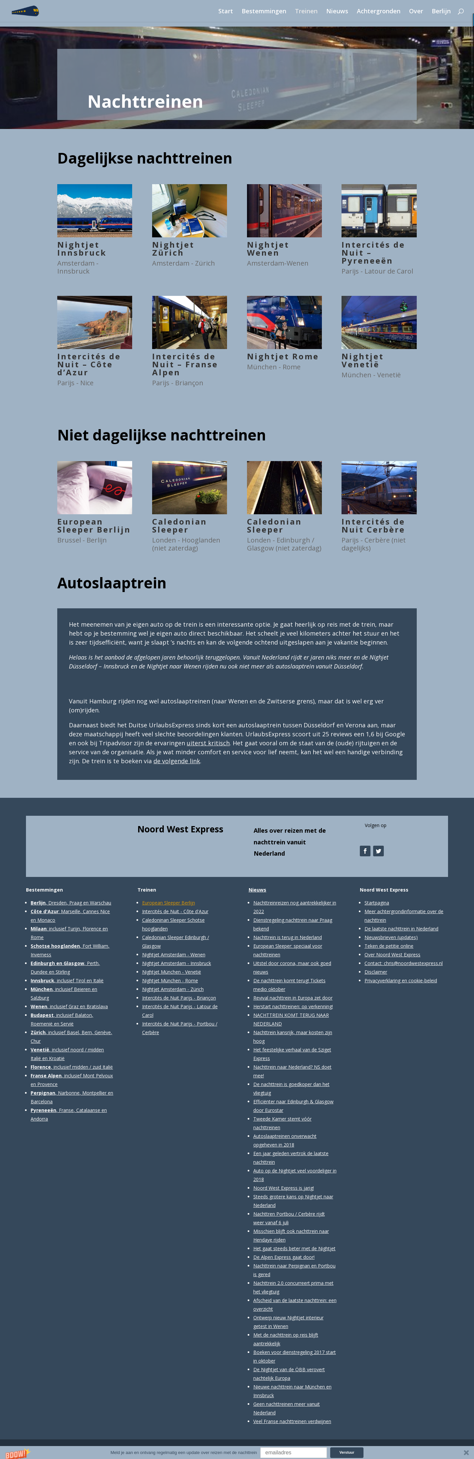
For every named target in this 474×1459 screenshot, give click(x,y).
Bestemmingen (264, 12)
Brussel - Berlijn (82, 540)
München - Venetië (371, 374)
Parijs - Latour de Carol (377, 271)
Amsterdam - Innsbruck (78, 267)
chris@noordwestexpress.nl (413, 963)
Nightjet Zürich (173, 248)
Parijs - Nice (75, 382)
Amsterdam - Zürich (183, 263)
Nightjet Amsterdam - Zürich (173, 989)
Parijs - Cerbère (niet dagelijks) (374, 544)
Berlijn (441, 12)
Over (416, 12)
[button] (237, 1452)
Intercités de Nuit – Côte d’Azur (89, 364)
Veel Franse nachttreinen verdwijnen (292, 1421)
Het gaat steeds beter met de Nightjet (294, 1248)
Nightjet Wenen (268, 248)
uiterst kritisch (208, 743)
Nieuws (337, 12)
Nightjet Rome (283, 356)
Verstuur (347, 1452)
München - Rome (274, 366)
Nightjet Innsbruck (82, 248)
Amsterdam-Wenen (278, 263)
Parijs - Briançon (177, 382)
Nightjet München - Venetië (171, 972)
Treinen (306, 12)
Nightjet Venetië (363, 360)
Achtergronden (378, 12)
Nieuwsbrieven (380, 937)
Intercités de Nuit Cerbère (373, 525)
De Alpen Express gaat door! (284, 1257)
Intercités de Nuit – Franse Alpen (185, 364)
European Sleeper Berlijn (94, 525)
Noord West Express (180, 829)
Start (225, 12)
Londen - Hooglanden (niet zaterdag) (186, 544)
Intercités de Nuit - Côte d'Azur (175, 911)
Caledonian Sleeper (179, 525)
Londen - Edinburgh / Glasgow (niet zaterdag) (284, 544)
